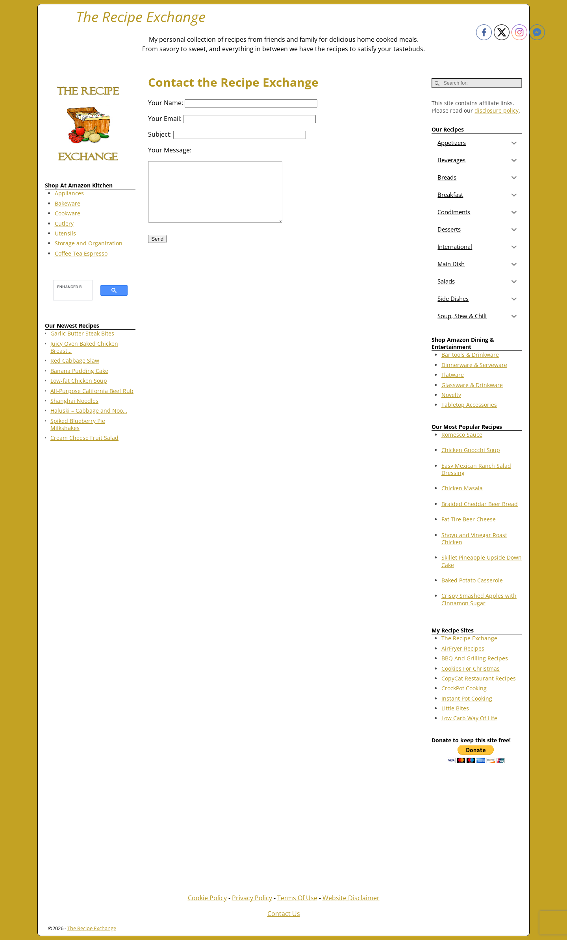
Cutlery (64, 223)
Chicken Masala (462, 488)
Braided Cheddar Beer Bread (479, 504)
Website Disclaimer (351, 898)
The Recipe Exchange (141, 16)
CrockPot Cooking (464, 688)
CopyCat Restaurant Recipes (478, 678)
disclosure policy (496, 110)
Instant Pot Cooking (466, 698)
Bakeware (67, 203)
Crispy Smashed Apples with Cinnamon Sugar (479, 599)
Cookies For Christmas (470, 668)
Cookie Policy (207, 898)
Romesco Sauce (461, 434)
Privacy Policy (252, 898)
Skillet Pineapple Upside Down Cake (481, 561)
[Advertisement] (90, 574)
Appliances (69, 193)
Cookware (67, 213)
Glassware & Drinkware (472, 385)
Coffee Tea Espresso (81, 253)
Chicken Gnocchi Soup (470, 450)
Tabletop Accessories (469, 404)
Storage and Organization (88, 243)
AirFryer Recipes (462, 648)
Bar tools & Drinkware (470, 354)
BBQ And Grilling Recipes (474, 658)
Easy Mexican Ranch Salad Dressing (476, 469)
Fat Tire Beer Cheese (468, 519)
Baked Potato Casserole (472, 580)
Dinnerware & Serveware (474, 365)
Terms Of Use (297, 898)
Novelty (451, 395)
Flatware (452, 374)
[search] (69, 286)
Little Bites (455, 708)
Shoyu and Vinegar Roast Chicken (474, 538)
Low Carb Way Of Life (469, 718)
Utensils (65, 233)
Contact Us (283, 913)
